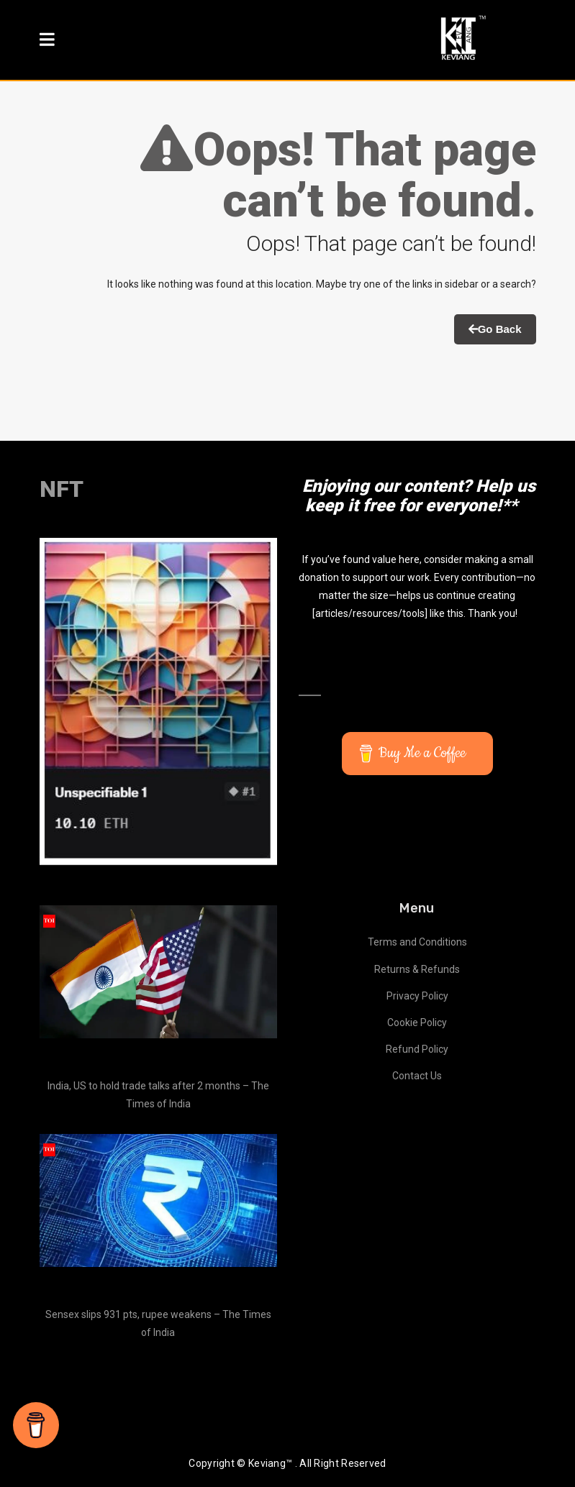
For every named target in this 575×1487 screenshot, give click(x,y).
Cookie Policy (417, 1022)
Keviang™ (270, 1463)
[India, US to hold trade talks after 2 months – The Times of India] (158, 972)
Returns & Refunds (417, 969)
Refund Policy (417, 1049)
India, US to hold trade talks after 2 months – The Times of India (158, 1094)
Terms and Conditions (417, 942)
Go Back (495, 329)
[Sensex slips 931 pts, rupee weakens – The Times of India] (158, 1201)
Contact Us (417, 1075)
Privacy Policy (417, 996)
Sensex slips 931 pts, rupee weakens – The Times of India (158, 1323)
